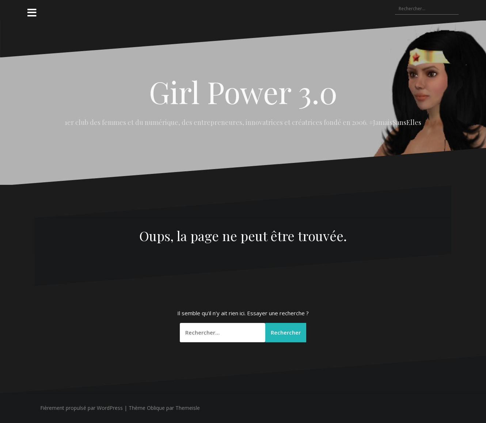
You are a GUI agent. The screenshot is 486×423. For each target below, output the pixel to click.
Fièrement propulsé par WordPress (81, 407)
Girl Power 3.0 (243, 92)
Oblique (156, 407)
